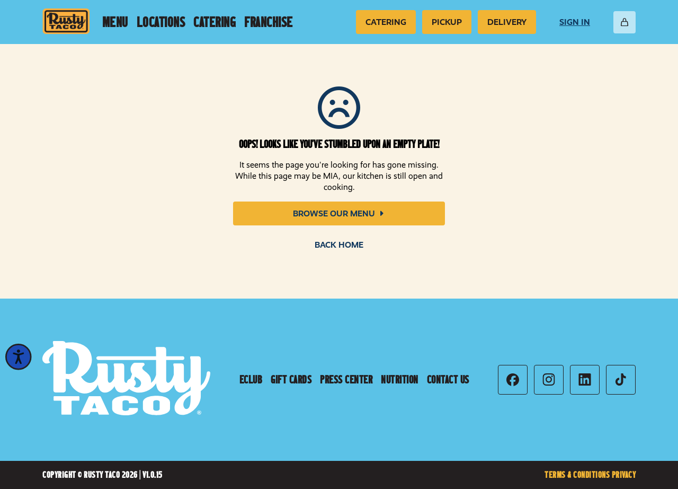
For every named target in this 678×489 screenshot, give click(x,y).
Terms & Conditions (578, 475)
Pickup (447, 22)
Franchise (268, 22)
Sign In (574, 22)
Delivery (507, 22)
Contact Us (448, 380)
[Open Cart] (624, 22)
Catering (214, 22)
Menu (115, 22)
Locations (161, 22)
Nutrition (399, 380)
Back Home (339, 245)
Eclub (251, 380)
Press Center (346, 380)
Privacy (624, 475)
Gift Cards (291, 380)
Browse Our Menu (339, 213)
